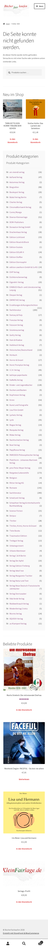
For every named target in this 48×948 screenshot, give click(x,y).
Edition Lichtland (17, 237)
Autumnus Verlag (16, 182)
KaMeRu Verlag (16, 380)
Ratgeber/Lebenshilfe (19, 472)
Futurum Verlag (16, 325)
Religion (13, 478)
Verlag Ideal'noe (16, 570)
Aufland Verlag (15, 177)
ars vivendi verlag (16, 172)
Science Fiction (16, 510)
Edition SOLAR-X (16, 252)
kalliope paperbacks (18, 375)
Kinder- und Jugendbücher (20, 385)
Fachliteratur (15, 310)
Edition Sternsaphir (18, 262)
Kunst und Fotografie (18, 405)
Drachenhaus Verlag (18, 232)
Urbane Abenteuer (17, 550)
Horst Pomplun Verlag (19, 365)
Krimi (11, 400)
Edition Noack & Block (19, 242)
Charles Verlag (15, 202)
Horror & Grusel (16, 360)
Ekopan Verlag (15, 295)
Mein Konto (8, 943)
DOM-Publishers (16, 222)
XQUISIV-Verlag (16, 618)
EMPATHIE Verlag (17, 300)
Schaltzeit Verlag (17, 498)
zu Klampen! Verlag (17, 623)
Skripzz (12, 515)
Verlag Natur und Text (19, 580)
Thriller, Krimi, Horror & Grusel (22, 525)
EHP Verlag (14, 272)
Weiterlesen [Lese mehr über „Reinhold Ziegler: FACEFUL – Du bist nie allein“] (24, 779)
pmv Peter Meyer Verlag (19, 468)
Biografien (14, 187)
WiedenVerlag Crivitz (18, 608)
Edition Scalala (16, 247)
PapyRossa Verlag (17, 450)
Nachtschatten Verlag (19, 440)
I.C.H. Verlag (14, 370)
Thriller (12, 520)
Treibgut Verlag (16, 540)
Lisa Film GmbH (16, 410)
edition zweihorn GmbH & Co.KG (23, 267)
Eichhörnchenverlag (18, 277)
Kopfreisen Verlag (17, 395)
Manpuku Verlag (16, 430)
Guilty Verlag (15, 335)
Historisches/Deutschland (20, 350)
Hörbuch (13, 355)
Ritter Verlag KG (16, 483)
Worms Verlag (15, 613)
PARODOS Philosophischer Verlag (24, 455)
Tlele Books (14, 530)
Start (8, 24)
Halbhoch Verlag (16, 345)
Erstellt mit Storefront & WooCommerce (21, 933)
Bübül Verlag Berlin (17, 197)
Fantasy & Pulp (15, 315)
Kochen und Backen (17, 390)
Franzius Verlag (16, 320)
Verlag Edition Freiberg (19, 565)
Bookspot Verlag (16, 192)
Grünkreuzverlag (16, 330)
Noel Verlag (14, 445)
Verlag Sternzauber (17, 593)
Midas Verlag (14, 435)
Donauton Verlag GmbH (19, 227)
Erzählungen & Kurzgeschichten (23, 305)
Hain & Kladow (15, 340)
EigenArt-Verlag (16, 282)
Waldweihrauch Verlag (19, 603)
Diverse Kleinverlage (18, 217)
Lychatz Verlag (15, 415)
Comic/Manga (15, 212)
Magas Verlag (15, 425)
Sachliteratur (15, 493)
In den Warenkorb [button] (13, 141)
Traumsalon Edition (18, 535)
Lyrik (11, 420)
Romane (13, 487)
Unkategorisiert (16, 545)
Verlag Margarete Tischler (20, 575)
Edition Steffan (16, 257)
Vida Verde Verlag (16, 598)
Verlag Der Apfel (16, 560)
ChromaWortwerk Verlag (20, 207)
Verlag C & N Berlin (17, 555)
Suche (24, 943)
